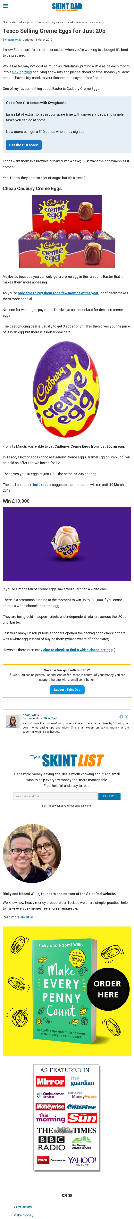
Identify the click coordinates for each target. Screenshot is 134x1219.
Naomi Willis (31, 715)
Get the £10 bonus (23, 145)
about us (27, 917)
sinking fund (22, 72)
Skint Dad (50, 718)
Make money (23, 1215)
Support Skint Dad (67, 690)
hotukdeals (42, 485)
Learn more (95, 22)
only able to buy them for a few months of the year (58, 293)
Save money (23, 1206)
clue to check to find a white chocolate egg (78, 650)
